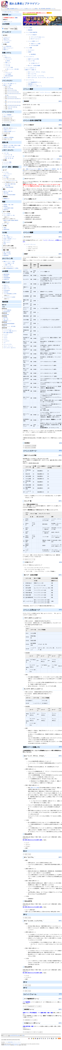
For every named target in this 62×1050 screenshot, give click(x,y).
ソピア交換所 (8, 74)
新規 (36, 8)
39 (12, 93)
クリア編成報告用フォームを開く (33, 1006)
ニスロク (5, 336)
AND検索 (6, 28)
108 (14, 107)
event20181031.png (13, 1035)
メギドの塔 (7, 65)
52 (10, 97)
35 (13, 92)
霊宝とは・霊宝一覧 (7, 191)
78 (13, 102)
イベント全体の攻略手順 (31, 32)
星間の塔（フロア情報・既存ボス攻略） (12, 145)
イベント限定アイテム (30, 98)
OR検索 (12, 28)
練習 (7, 268)
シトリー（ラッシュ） (45, 92)
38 (10, 93)
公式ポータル (6, 287)
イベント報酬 (28, 47)
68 (15, 98)
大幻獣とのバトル (7, 129)
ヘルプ (52, 8)
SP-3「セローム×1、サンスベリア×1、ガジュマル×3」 (41, 77)
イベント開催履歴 (7, 114)
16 (10, 88)
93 (13, 105)
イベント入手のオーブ (30, 68)
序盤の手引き (6, 39)
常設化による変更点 (30, 117)
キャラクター (31, 50)
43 (15, 93)
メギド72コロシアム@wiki (9, 297)
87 (8, 105)
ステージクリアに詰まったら (38, 37)
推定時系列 (5, 255)
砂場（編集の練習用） (8, 332)
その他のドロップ (35, 63)
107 (11, 107)
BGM (4, 243)
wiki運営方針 (6, 279)
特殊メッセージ (6, 242)
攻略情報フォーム (32, 84)
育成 (14, 184)
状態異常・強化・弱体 (8, 204)
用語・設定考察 (6, 252)
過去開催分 (33, 54)
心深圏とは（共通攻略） (8, 137)
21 (10, 90)
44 (17, 93)
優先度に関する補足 (30, 435)
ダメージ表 (5, 223)
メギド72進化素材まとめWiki (9, 293)
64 (10, 98)
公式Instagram (6, 290)
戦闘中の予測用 (6, 220)
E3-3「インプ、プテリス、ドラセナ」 (37, 72)
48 (5, 95)
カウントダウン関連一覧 (10, 248)
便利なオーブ (6, 175)
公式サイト (5, 285)
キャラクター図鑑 (7, 162)
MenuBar (5, 317)
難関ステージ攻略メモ (30, 69)
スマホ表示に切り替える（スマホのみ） (11, 11)
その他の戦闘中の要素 (8, 208)
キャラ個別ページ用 (9, 263)
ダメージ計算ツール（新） (9, 215)
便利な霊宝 (5, 193)
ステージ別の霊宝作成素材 (9, 194)
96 (17, 105)
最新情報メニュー (7, 320)
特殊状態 (5, 206)
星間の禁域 (5, 128)
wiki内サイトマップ (7, 21)
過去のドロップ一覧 (30, 559)
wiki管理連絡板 (6, 277)
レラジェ (5, 339)
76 (12, 102)
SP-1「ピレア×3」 (32, 73)
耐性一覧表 (28, 854)
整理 (12, 184)
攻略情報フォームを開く (31, 1020)
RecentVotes (6, 314)
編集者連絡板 (6, 274)
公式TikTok (5, 292)
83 (17, 102)
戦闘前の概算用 (14, 220)
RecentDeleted (6, 311)
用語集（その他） (7, 253)
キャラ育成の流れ (7, 46)
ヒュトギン (5, 334)
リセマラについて (7, 40)
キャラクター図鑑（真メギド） (10, 330)
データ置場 (15, 268)
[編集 (10, 14)
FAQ (6, 184)
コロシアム (7, 64)
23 (12, 90)
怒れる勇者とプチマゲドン (24, 3)
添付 (27, 8)
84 (19, 102)
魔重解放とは (6, 198)
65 (12, 98)
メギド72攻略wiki (7, 310)
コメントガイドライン (8, 266)
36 (15, 92)
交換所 (29, 52)
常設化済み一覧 (8, 118)
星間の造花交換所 (9, 75)
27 (8, 92)
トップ (3, 8)
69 (17, 98)
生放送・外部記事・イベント (9, 238)
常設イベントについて (8, 116)
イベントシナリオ (7, 122)
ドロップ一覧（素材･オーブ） (10, 83)
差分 (16, 8)
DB (5, 185)
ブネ (4, 342)
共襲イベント (8, 62)
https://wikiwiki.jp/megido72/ (30, 14)
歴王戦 (8, 60)
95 (15, 105)
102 (9, 107)
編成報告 (11, 268)
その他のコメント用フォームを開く (33, 1032)
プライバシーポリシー (17, 1042)
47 (19, 93)
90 (12, 105)
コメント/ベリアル (7, 344)
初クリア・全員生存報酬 (34, 65)
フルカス (5, 337)
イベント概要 (28, 27)
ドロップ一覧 (31, 60)
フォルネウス (6, 341)
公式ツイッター (6, 288)
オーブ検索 (5, 177)
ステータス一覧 (8, 154)
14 (8, 88)
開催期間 (30, 30)
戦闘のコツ (5, 49)
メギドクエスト (8, 59)
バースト (15, 180)
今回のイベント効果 (35, 43)
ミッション (7, 67)
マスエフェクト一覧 (9, 156)
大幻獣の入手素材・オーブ (9, 131)
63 (8, 98)
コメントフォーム (29, 79)
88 (10, 105)
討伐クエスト (13, 128)
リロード (31, 8)
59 (12, 97)
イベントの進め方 (32, 34)
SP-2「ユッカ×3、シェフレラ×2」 (36, 75)
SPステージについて (36, 38)
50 (8, 97)
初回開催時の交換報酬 (30, 445)
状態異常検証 (6, 229)
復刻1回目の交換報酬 (30, 447)
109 (9, 108)
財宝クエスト (8, 57)
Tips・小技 (5, 235)
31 (10, 92)
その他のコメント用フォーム (35, 85)
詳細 (16, 17)
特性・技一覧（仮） (9, 158)
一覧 (39, 8)
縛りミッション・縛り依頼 (13, 69)
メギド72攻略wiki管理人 (9, 1042)
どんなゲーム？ (6, 37)
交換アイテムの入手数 (33, 59)
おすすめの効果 (34, 45)
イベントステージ (29, 56)
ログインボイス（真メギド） (9, 347)
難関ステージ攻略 (7, 85)
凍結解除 (12, 8)
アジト (4, 55)
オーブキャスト (8, 173)
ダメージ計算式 (6, 213)
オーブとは (5, 172)
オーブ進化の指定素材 (8, 187)
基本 (9, 184)
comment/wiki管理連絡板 (8, 323)
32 (12, 92)
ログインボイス (6, 240)
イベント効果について (33, 41)
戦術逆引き (5, 209)
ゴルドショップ (8, 72)
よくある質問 (6, 42)
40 (13, 93)
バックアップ (21, 8)
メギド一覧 (5, 153)
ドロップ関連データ (7, 237)
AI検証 (4, 227)
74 (8, 102)
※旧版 (8, 185)
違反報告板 (5, 275)
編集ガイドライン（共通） (9, 261)
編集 (8, 8)
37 (8, 93)
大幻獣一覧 (7, 133)
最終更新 (48, 8)
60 (13, 97)
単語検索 (43, 8)
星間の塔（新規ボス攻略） (9, 147)
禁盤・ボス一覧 (8, 139)
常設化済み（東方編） (9, 120)
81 (15, 102)
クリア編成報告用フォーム (34, 82)
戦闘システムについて (8, 48)
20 (8, 90)
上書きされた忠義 (34, 787)
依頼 (12, 67)
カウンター (11, 180)
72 (19, 98)
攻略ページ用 (8, 264)
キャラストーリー (7, 163)
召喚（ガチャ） (6, 77)
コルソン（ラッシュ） (8, 346)
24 (13, 90)
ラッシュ (7, 180)
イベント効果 (56, 159)
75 (10, 102)
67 (13, 98)
